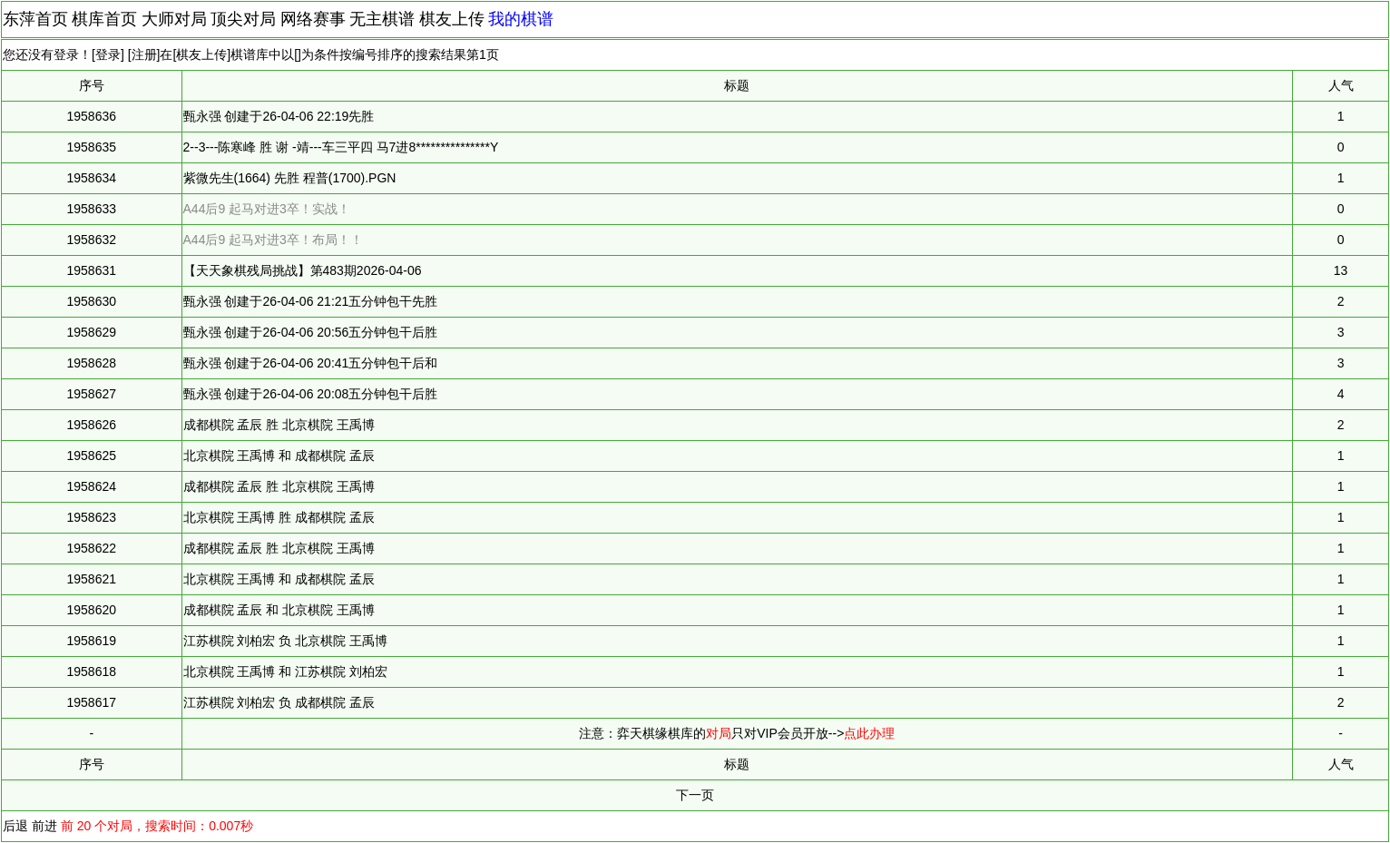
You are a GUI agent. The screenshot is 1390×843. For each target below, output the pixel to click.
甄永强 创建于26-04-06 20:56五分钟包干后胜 (310, 332)
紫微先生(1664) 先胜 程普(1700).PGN (289, 178)
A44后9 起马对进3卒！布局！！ (273, 239)
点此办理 (869, 733)
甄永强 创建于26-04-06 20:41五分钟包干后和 (310, 363)
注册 (144, 54)
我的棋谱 (520, 19)
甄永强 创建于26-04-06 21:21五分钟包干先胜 (310, 301)
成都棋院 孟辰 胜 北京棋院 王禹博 (279, 424)
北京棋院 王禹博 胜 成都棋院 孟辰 (279, 517)
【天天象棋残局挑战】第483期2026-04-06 (302, 270)
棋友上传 (452, 19)
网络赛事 (313, 19)
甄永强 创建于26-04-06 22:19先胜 (279, 116)
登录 (108, 54)
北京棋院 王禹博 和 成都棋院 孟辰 (279, 455)
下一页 (695, 795)
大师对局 (174, 19)
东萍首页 (35, 19)
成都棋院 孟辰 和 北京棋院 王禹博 (279, 610)
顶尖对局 (243, 19)
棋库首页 (104, 19)
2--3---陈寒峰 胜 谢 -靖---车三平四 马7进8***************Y (341, 147)
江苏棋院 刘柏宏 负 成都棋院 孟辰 (279, 702)
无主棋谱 (382, 19)
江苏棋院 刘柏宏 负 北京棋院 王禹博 (285, 640)
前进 (44, 825)
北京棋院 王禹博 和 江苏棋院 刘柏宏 (285, 671)
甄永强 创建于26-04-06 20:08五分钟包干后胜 (310, 394)
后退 (15, 825)
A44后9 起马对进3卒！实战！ (266, 208)
